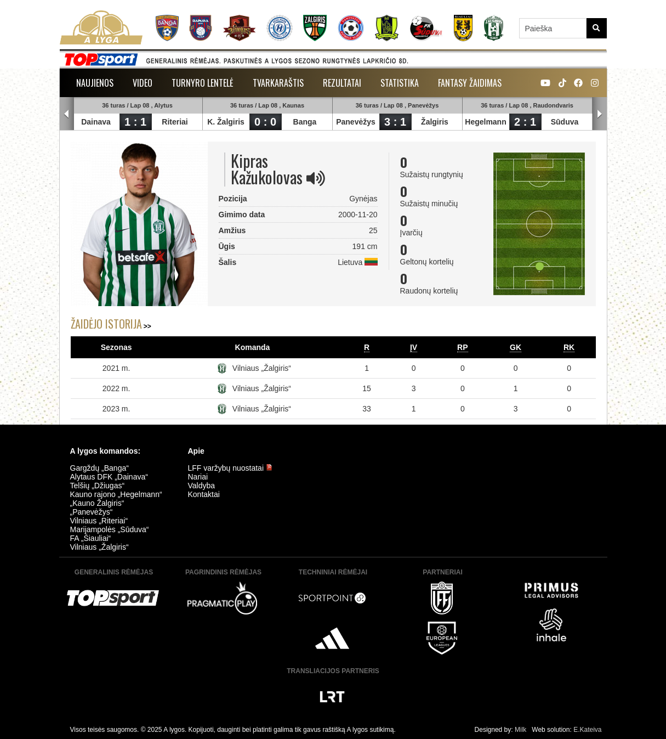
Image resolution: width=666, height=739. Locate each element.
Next (600, 114)
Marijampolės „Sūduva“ (109, 529)
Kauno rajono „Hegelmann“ (116, 494)
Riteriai (175, 121)
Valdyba (201, 485)
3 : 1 (395, 122)
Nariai (198, 476)
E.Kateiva (587, 730)
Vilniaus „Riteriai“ (99, 520)
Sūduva (565, 121)
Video (142, 82)
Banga (305, 121)
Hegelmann (485, 121)
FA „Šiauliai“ (90, 538)
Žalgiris (435, 121)
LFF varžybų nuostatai (230, 468)
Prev (67, 114)
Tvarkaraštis (278, 82)
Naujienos (94, 82)
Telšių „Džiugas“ (97, 485)
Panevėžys (356, 121)
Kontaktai (204, 494)
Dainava (96, 121)
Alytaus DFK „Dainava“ (109, 476)
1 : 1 (135, 122)
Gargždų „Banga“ (99, 468)
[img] (315, 178)
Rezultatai (342, 82)
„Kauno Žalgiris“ (97, 503)
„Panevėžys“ (91, 511)
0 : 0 (265, 122)
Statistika (399, 82)
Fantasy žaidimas (470, 82)
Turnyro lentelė (203, 82)
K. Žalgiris (226, 121)
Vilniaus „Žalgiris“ (261, 368)
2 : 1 (525, 122)
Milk (520, 730)
